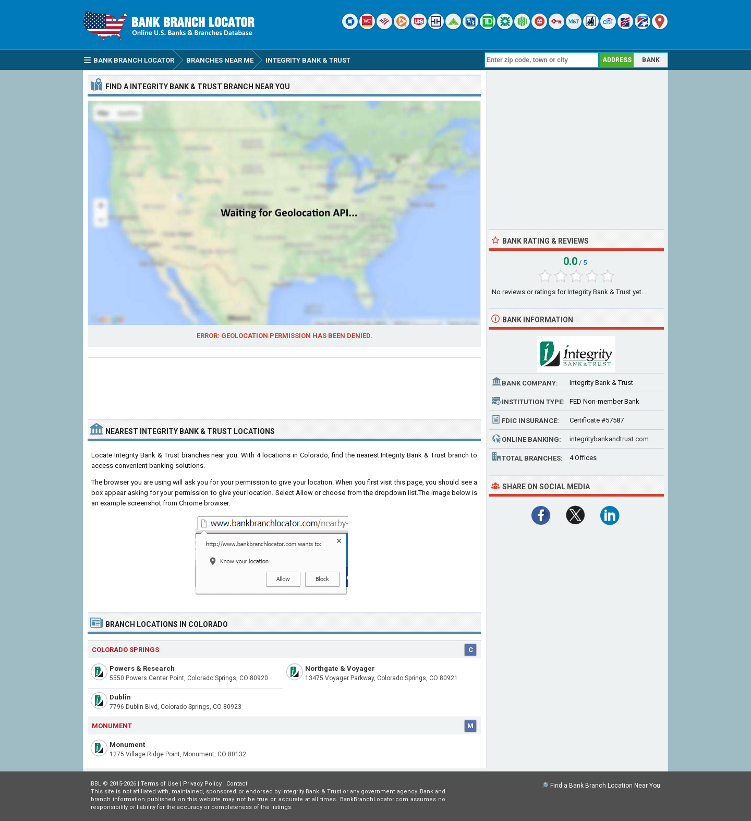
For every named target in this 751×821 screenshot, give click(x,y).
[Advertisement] (284, 384)
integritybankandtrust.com (609, 439)
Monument (127, 744)
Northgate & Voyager (340, 668)
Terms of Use (159, 783)
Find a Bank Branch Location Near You (605, 785)
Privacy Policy (202, 783)
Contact (236, 783)
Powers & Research (142, 668)
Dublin (120, 697)
